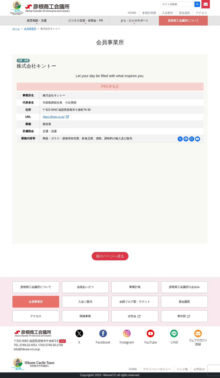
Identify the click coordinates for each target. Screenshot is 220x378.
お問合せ (199, 369)
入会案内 (167, 12)
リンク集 (182, 369)
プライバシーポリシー (157, 369)
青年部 (184, 316)
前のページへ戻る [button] (110, 256)
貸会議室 (184, 12)
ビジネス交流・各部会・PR (85, 20)
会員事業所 (30, 28)
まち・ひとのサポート (134, 20)
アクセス (201, 12)
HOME (132, 12)
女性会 (135, 316)
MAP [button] (62, 341)
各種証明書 (149, 12)
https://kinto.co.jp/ (56, 116)
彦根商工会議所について (183, 20)
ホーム (16, 28)
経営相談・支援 (37, 20)
